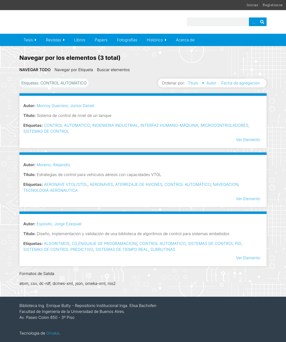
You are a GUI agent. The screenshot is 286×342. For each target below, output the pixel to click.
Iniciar (252, 5)
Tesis (28, 39)
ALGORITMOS (57, 243)
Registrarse (273, 5)
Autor (211, 83)
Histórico (155, 39)
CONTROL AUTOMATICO (67, 125)
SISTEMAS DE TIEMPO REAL (121, 249)
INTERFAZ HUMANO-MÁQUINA (169, 125)
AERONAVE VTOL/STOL (65, 184)
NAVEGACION (225, 184)
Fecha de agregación (240, 83)
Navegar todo (35, 69)
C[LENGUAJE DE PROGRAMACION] (104, 243)
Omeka (52, 333)
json (79, 283)
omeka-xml (95, 283)
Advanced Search (253, 21)
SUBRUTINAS (162, 249)
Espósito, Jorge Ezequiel (59, 223)
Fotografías (127, 39)
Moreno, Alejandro (53, 164)
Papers (101, 39)
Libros (79, 39)
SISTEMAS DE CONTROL (46, 131)
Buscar (262, 21)
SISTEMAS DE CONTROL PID (214, 243)
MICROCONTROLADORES (224, 125)
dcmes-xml (63, 283)
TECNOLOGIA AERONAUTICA (50, 190)
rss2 (112, 283)
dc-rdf (44, 283)
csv (34, 283)
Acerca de (185, 39)
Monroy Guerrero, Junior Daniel (65, 105)
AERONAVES (101, 184)
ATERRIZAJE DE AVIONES (139, 184)
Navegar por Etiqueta (74, 69)
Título (193, 83)
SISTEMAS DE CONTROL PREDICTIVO (58, 249)
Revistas (53, 39)
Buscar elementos (113, 69)
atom (24, 283)
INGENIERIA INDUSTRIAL (115, 125)
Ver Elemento (248, 139)
